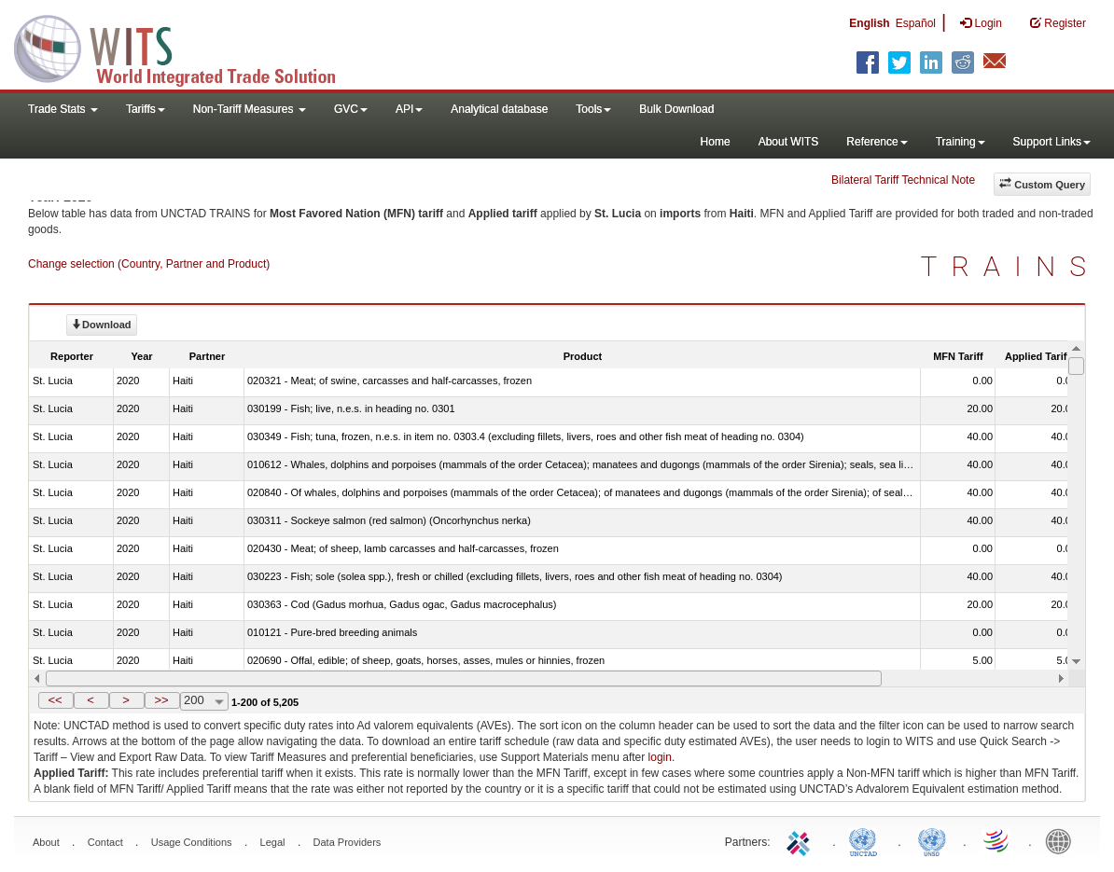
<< (55, 700)
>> (161, 700)
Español (916, 23)
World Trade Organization (997, 840)
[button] (56, 700)
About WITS (789, 141)
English (869, 23)
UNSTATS (932, 840)
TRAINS (1010, 266)
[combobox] (204, 701)
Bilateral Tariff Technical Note (903, 180)
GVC (351, 109)
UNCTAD (866, 840)
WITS (186, 46)
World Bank (1062, 840)
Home (716, 141)
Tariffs (145, 109)
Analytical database (499, 109)
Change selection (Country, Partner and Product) (149, 263)
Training (960, 141)
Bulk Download (676, 109)
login (660, 757)
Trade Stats (63, 109)
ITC (801, 840)
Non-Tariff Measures (249, 109)
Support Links (1052, 141)
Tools (593, 109)
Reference (876, 141)
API (409, 109)
